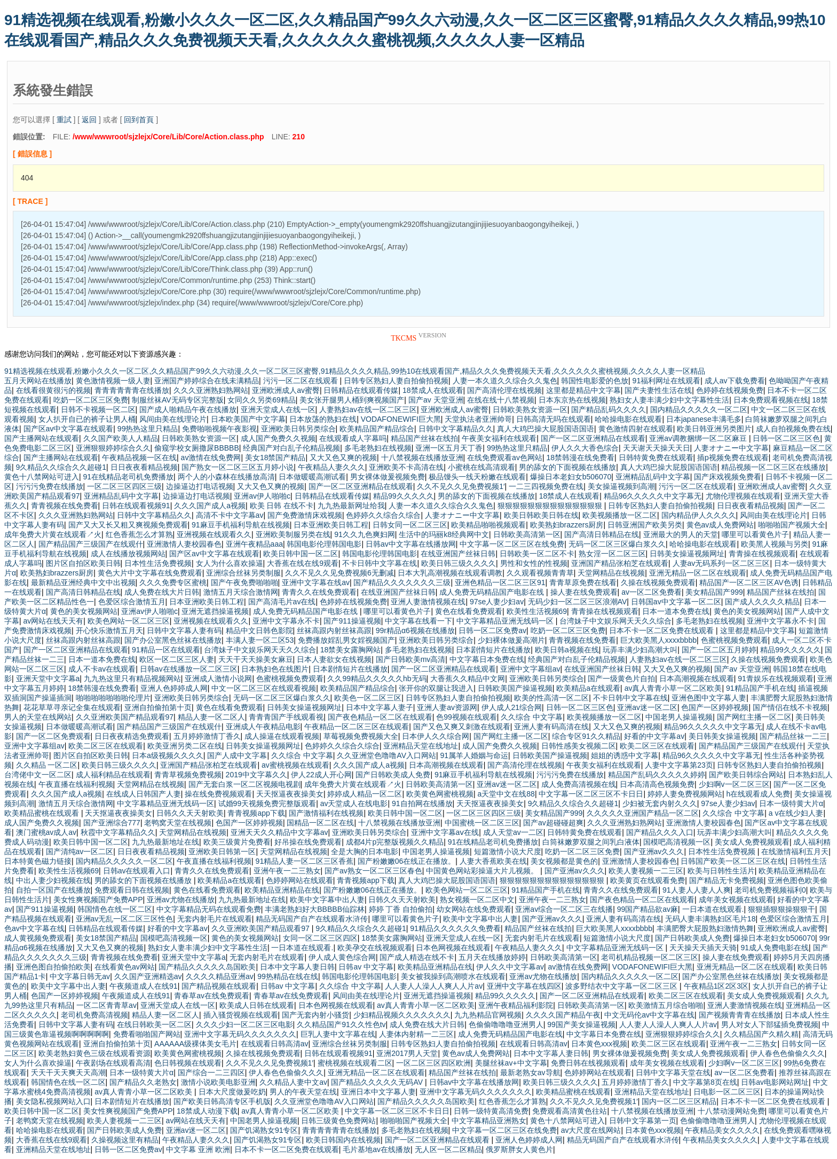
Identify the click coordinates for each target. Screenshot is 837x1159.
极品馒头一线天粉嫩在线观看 (477, 476)
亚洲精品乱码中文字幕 (652, 476)
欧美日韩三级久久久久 (458, 563)
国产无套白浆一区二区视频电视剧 (244, 784)
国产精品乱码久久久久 (608, 409)
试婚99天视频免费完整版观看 (267, 803)
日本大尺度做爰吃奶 (232, 1091)
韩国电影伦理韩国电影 (324, 544)
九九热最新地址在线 (165, 842)
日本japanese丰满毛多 (703, 419)
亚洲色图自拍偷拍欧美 (53, 967)
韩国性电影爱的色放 (594, 380)
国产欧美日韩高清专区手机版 (222, 1101)
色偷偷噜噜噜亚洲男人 (506, 1024)
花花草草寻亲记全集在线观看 (72, 707)
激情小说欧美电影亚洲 (218, 1082)
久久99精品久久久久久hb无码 (376, 678)
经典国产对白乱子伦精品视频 (291, 448)
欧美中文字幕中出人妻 (327, 899)
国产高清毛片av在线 (282, 601)
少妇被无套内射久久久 (659, 803)
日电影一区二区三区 (727, 1091)
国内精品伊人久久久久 (698, 515)
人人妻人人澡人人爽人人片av (434, 986)
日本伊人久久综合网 (435, 736)
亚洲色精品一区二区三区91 (500, 582)
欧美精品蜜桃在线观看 (42, 813)
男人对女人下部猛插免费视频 (769, 1024)
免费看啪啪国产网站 (146, 1034)
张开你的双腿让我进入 (436, 688)
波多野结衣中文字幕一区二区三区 (622, 986)
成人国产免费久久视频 (278, 438)
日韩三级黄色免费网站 (338, 1120)
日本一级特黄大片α (791, 803)
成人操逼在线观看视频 (281, 736)
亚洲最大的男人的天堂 (680, 534)
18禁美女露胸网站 (350, 649)
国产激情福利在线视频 (326, 813)
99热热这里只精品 (147, 428)
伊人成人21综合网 (511, 707)
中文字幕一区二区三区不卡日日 (591, 794)
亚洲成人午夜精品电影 (263, 726)
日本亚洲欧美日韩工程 (331, 525)
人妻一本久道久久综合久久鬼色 (505, 380)
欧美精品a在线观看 (588, 688)
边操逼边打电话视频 (199, 486)
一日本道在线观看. (713, 909)
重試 (64, 119)
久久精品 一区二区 (47, 765)
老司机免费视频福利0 (770, 890)
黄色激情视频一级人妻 (113, 380)
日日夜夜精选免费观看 (131, 736)
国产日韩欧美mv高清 (411, 659)
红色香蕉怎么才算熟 (139, 534)
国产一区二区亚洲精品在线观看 (593, 438)
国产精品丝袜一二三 (793, 736)
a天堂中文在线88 (506, 794)
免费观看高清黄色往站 (569, 1111)
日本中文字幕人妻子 (379, 707)
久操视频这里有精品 (125, 1140)
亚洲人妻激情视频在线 (428, 601)
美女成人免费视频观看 (752, 842)
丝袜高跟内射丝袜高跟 (334, 630)
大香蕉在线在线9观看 (302, 563)
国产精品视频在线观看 (218, 986)
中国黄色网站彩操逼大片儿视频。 (483, 870)
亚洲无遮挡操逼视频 (215, 611)
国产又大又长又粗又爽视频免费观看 (128, 525)
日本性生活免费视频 (158, 563)
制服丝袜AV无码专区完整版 (178, 400)
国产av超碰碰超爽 (553, 822)
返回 (89, 119)
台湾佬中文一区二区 (38, 774)
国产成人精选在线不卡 (417, 957)
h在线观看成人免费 (758, 794)
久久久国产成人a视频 (210, 505)
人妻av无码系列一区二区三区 (721, 563)
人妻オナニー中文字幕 (731, 448)
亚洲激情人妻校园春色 (184, 544)
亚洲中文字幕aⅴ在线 (445, 832)
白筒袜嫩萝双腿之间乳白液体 (590, 842)
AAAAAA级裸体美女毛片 (195, 1043)
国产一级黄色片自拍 (621, 678)
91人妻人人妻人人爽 (696, 890)
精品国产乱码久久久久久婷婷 (656, 774)
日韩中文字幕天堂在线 (673, 1072)
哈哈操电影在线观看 (628, 419)
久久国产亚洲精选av (148, 976)
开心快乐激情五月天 (109, 630)
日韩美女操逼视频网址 (687, 553)
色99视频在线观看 (466, 717)
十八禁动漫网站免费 (731, 1111)
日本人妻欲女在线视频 (334, 659)
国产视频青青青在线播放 (740, 1015)
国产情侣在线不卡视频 (790, 707)
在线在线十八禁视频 (500, 400)
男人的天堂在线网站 (38, 717)
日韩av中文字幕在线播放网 (411, 544)
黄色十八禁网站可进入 (41, 476)
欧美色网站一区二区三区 (129, 621)
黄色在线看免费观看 (468, 611)
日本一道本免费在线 (675, 611)
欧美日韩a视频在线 (567, 649)
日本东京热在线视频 (572, 400)
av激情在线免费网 (211, 457)
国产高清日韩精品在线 (601, 534)
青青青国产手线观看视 (286, 717)
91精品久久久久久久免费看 (455, 928)
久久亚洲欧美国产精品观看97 (125, 717)
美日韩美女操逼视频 (722, 736)
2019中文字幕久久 (256, 774)
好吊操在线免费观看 (308, 842)
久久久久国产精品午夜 (563, 1015)
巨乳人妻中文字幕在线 (338, 1034)
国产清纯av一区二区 (80, 851)
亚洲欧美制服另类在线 (293, 534)
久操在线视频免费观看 (658, 582)
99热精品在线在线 (287, 976)
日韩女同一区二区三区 (410, 525)
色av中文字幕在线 (34, 928)
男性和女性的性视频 (533, 563)
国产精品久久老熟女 (143, 1082)
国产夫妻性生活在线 (658, 390)
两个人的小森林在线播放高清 (226, 476)
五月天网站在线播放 (38, 380)
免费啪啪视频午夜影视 (219, 428)
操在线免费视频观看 (218, 794)
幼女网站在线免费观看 (474, 909)
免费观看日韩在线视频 (131, 890)
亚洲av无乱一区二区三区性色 (124, 918)
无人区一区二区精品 (448, 1149)
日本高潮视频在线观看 (696, 678)
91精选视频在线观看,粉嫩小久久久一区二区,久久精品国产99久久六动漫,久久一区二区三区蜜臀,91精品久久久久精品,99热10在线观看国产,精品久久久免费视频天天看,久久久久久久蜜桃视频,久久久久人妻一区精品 (354, 371)
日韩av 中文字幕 (365, 967)
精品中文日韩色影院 (259, 630)
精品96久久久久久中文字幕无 (653, 496)
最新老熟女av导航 (530, 1072)
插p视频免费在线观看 (733, 457)
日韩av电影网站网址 (775, 1082)
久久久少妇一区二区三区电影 (244, 1024)
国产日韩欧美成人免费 (393, 774)
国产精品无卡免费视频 (726, 880)
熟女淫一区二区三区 (612, 553)
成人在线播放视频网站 (128, 553)
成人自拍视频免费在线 (793, 428)
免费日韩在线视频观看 (588, 1063)
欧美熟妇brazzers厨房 (567, 525)
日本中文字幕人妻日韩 (297, 967)
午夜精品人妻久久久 (331, 467)
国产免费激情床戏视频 (304, 515)
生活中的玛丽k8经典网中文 (444, 534)
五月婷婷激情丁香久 (207, 736)
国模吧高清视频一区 (676, 842)
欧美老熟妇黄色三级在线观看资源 (94, 1053)
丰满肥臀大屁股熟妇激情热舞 (705, 928)
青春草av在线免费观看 (211, 995)
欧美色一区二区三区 (367, 697)
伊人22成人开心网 (321, 774)
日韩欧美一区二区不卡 (537, 553)
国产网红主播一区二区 (754, 717)
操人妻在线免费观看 (584, 592)
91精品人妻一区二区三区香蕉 (305, 861)
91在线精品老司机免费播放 (128, 476)
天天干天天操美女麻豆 (255, 659)
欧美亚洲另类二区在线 (184, 746)
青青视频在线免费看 (64, 505)
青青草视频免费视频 (188, 774)
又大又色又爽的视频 (343, 457)
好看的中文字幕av (654, 736)
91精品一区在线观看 (166, 649)
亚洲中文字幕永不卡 (286, 621)
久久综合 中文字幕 (532, 717)
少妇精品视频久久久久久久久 (402, 1015)
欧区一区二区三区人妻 (176, 659)
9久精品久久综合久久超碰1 (61, 467)
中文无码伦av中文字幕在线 (649, 1015)
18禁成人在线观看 (432, 390)
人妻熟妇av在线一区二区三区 (368, 409)
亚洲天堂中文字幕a (48, 678)
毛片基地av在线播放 (376, 1149)
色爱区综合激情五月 (131, 601)
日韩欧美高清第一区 (526, 534)
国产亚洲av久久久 (654, 851)
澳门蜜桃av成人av (46, 832)
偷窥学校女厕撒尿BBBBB (196, 448)
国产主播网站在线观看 (41, 438)
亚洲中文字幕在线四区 (524, 986)
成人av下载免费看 (735, 380)
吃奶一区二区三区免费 (90, 400)
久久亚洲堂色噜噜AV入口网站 (386, 755)
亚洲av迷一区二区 (647, 707)
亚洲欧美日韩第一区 (222, 851)
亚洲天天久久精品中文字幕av (279, 832)
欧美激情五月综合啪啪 (665, 1005)
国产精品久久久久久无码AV (378, 1082)
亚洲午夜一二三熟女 (287, 870)
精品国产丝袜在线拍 (424, 438)
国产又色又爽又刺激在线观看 (461, 726)
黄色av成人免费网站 (720, 525)
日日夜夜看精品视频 (144, 467)
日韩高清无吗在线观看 (553, 419)
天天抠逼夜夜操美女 (289, 794)
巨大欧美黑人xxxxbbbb (658, 640)
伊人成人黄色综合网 (342, 957)
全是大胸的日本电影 (364, 851)
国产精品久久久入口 (659, 832)
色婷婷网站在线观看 (299, 880)
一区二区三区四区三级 (124, 486)
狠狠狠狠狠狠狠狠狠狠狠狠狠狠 (551, 505)
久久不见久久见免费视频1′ (460, 486)
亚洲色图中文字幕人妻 (709, 697)
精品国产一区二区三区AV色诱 (749, 582)
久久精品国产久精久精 (761, 1034)
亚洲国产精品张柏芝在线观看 (619, 563)
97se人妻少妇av (497, 601)
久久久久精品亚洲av (220, 976)
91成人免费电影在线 (774, 947)
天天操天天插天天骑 (703, 947)
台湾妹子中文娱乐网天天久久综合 (615, 621)
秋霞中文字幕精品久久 (118, 832)
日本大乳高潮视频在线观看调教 (450, 573)
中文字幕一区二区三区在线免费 (512, 544)
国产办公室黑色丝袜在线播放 (173, 640)
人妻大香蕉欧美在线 (493, 861)
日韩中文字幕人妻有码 (184, 630)
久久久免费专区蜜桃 (173, 582)
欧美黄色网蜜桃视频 (439, 794)
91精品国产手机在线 (760, 688)
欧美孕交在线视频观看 (374, 947)
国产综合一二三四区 (211, 1072)
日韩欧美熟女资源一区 (530, 409)
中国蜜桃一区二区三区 (482, 822)
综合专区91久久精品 (586, 736)
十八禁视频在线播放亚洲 (422, 457)
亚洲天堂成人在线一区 (278, 409)
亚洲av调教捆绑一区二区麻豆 (699, 438)
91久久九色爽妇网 (364, 534)
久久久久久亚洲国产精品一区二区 (643, 813)
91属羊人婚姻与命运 (474, 755)
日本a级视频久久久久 (167, 755)
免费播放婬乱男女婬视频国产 (346, 640)
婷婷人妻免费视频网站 (685, 794)
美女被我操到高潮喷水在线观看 (453, 976)
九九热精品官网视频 (488, 1015)
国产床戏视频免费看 (727, 476)
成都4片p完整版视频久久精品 (395, 842)
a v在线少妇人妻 (796, 813)
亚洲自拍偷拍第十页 (158, 707)
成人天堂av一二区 (513, 832)
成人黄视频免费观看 (38, 938)
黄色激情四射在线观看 (635, 428)
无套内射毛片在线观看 (214, 918)
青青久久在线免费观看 (319, 592)
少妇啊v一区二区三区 (734, 784)
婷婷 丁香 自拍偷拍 (401, 909)
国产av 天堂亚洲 (435, 400)
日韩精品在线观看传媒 (360, 390)
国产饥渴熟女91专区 (264, 1130)
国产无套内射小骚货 (315, 1015)
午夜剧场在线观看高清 (113, 1063)
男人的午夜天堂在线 (303, 1091)
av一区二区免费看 (651, 592)
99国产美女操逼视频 (581, 1024)
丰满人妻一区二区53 (260, 640)
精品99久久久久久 (403, 496)
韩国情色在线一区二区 (114, 909)
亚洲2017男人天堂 (407, 1053)
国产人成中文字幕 (237, 755)
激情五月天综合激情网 (240, 592)
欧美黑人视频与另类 (774, 544)
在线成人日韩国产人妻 (143, 794)
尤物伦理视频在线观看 (743, 496)
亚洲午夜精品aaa (254, 544)
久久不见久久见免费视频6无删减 (339, 573)
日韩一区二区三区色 (786, 438)
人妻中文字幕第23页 (679, 765)
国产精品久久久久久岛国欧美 (207, 967)
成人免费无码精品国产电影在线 (492, 592)
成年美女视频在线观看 (736, 899)
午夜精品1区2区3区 (716, 986)
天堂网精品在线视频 (611, 573)
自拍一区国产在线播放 (53, 890)
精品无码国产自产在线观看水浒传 (312, 918)
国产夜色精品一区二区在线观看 (380, 717)
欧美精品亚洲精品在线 (281, 890)
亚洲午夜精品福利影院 (515, 1005)
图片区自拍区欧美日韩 (83, 563)
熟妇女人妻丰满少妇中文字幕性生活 (669, 400)
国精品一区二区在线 (320, 822)
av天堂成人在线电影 (354, 803)
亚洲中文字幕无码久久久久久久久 (240, 1034)
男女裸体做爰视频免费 (387, 476)
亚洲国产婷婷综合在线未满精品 (206, 380)
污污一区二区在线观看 (301, 380)
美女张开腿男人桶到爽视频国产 (351, 400)
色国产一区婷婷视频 (714, 707)
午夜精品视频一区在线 (139, 457)
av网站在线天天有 (53, 621)
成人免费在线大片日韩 (161, 592)
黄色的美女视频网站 (83, 611)
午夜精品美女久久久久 (722, 1130)
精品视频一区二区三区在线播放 (773, 467)
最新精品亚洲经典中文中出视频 (83, 582)
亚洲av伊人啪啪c (262, 496)
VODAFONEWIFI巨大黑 (401, 419)
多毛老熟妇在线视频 (378, 448)
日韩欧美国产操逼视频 (515, 688)
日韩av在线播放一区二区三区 (189, 669)
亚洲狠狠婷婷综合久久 (113, 448)
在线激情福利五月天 (794, 851)
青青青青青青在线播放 (131, 390)
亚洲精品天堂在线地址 (420, 746)
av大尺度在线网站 (591, 1130)
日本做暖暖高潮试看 (312, 476)
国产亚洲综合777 (111, 822)
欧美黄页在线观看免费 (647, 880)
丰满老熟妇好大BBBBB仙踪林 (315, 909)
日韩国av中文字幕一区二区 (676, 601)
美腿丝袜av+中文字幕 (511, 1063)
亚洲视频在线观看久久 (214, 534)
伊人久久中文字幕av (510, 967)
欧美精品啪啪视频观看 (488, 525)
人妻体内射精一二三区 (416, 1034)
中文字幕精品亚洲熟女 (489, 1120)
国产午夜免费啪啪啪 (244, 582)
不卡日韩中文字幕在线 (379, 563)
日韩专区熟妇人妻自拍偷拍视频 (396, 380)
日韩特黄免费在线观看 (656, 457)
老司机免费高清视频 (94, 1015)
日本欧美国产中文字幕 (248, 419)
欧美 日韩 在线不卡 (282, 505)
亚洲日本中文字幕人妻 (378, 1091)
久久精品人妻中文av (293, 1082)
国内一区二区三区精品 (679, 1101)
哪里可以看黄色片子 (755, 534)
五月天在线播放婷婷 (492, 957)
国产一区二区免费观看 (53, 736)
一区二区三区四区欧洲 (433, 1063)
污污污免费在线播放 (49, 486)
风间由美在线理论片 (173, 419)
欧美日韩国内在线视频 (343, 1140)
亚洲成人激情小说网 (218, 678)
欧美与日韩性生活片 (721, 870)
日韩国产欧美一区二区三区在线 (733, 861)
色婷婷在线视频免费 (729, 390)
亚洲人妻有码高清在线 (551, 726)
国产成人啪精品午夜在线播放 (187, 409)
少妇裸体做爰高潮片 (511, 640)
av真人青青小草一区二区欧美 (673, 688)
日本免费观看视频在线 (770, 400)
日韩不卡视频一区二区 (98, 409)
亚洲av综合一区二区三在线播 (564, 909)
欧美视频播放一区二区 (619, 515)
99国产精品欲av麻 (647, 909)
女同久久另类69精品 (261, 400)
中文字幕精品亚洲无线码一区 (506, 621)
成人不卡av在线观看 (102, 669)
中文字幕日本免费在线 (486, 659)
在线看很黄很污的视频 (53, 390)
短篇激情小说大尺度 (507, 851)
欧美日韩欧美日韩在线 (541, 515)
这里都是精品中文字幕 (583, 390)
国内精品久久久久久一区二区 (698, 409)
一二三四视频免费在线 (546, 486)
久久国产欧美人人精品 (120, 438)
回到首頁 (139, 119)
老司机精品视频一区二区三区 (649, 957)
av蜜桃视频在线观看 (295, 765)
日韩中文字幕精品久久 (455, 428)
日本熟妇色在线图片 (275, 669)
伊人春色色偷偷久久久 (787, 1053)
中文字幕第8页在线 (705, 1082)
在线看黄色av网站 (124, 967)
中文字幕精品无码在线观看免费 (208, 909)
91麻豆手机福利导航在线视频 (241, 525)
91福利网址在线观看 (667, 380)
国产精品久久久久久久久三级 (402, 582)
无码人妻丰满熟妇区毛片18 (710, 918)
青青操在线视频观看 (762, 553)
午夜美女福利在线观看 (499, 438)
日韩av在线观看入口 (137, 870)
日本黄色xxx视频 (599, 1043)
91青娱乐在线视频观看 (776, 678)
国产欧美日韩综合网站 (746, 774)
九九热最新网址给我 (351, 505)
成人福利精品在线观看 (113, 774)
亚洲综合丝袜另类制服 (243, 573)
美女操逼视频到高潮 (621, 486)
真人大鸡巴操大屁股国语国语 (545, 428)
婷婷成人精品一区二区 (364, 794)
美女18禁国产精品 (275, 457)
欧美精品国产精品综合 (376, 428)
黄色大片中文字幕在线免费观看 (150, 573)
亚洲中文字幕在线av (316, 582)
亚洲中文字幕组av (530, 669)
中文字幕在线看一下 (418, 621)
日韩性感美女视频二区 (578, 746)
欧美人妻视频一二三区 (646, 870)
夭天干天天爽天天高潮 (68, 1072)
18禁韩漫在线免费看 (580, 457)
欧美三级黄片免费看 (237, 842)
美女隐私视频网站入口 (53, 1101)
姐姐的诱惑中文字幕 (624, 755)
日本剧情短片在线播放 (493, 649)
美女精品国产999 (714, 592)
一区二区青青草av (106, 1005)
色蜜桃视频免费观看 (734, 640)
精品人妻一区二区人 (211, 717)
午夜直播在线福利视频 (75, 784)
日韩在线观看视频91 (136, 505)
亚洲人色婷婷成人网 (174, 688)
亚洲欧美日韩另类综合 (298, 428)
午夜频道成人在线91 (143, 986)
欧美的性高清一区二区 (551, 697)
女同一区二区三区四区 (320, 938)
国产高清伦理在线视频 (504, 390)
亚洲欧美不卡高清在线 (406, 467)
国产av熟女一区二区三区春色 (373, 870)
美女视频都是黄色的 (564, 861)
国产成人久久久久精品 (762, 601)
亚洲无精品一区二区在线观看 (697, 573)
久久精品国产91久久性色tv (341, 1024)
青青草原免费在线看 (583, 582)
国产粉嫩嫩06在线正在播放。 (407, 861)
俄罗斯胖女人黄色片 (519, 1149)
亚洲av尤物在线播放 (181, 899)
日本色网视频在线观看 (453, 947)
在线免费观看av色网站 (504, 457)
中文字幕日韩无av (80, 976)
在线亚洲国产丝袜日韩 (458, 553)
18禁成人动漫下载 (207, 1111)
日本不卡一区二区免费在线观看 (662, 630)
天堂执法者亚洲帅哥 (478, 419)
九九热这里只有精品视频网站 (132, 678)
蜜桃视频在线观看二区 (355, 1063)
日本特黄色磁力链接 (38, 861)
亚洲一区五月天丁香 (449, 448)
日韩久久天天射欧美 (190, 813)
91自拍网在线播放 (422, 803)
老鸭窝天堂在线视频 (177, 822)
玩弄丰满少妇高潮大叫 (640, 649)
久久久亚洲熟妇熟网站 (210, 390)
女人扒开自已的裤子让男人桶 (87, 419)
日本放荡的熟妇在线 (323, 419)
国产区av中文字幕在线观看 (68, 428)
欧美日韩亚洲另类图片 (714, 428)
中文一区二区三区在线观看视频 (263, 688)
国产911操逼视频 (352, 621)
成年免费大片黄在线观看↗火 (52, 534)
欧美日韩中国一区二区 (300, 553)
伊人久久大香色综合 (585, 448)
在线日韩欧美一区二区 (154, 1024)
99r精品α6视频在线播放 (415, 630)
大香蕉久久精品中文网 (467, 678)
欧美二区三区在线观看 (105, 746)
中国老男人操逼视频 (679, 717)
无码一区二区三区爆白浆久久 (617, 544)
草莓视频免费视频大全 (360, 736)
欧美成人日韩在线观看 (256, 1005)
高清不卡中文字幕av (230, 515)
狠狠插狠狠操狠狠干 (781, 909)
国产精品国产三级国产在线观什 (90, 544)
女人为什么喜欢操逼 (229, 563)
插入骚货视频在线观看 (240, 1015)
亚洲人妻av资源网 (447, 707)
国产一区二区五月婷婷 (719, 649)
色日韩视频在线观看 (188, 1063)
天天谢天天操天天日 (656, 448)
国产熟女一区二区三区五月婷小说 (237, 467)
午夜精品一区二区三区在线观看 (356, 726)
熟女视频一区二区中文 (477, 899)
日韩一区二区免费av (492, 630)
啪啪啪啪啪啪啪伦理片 (113, 697)
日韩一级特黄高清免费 (491, 1111)
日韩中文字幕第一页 (642, 1120)
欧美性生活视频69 (537, 611)
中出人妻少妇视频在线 (53, 880)
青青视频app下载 (256, 813)
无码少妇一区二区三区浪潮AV (577, 601)
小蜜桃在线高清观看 (481, 467)
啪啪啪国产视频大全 (791, 525)
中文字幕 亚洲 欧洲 (198, 1149)
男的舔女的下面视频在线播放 (567, 467)
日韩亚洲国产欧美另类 (644, 525)
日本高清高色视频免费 (657, 784)
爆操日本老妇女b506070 (571, 476)
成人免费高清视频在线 (578, 784)
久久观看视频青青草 (540, 573)
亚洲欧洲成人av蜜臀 (286, 390)
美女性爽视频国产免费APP (98, 899)
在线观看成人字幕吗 (352, 438)
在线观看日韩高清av (275, 1043)
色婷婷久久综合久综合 (383, 515)
